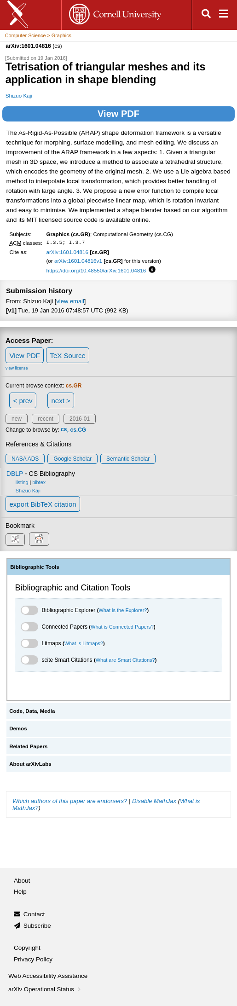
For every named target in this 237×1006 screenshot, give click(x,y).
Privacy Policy (33, 959)
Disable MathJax (154, 801)
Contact (34, 914)
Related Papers (28, 746)
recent (45, 419)
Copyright (27, 947)
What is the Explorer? (122, 610)
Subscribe (37, 925)
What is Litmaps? (83, 643)
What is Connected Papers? (122, 627)
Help (20, 891)
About (22, 880)
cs (64, 430)
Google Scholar (72, 459)
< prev (23, 401)
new (17, 419)
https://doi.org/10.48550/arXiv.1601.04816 (96, 270)
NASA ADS (25, 459)
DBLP (14, 473)
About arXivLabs (30, 764)
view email (70, 301)
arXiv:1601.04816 (67, 252)
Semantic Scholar (128, 459)
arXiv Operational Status (45, 989)
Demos (18, 728)
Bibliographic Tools (34, 567)
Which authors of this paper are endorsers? (69, 801)
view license (17, 368)
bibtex (39, 482)
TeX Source (68, 355)
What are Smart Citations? (125, 660)
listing (22, 482)
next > (60, 401)
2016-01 (79, 419)
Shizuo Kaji (19, 95)
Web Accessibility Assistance (47, 975)
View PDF (118, 114)
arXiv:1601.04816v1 (78, 261)
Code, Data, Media (32, 711)
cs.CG (78, 430)
